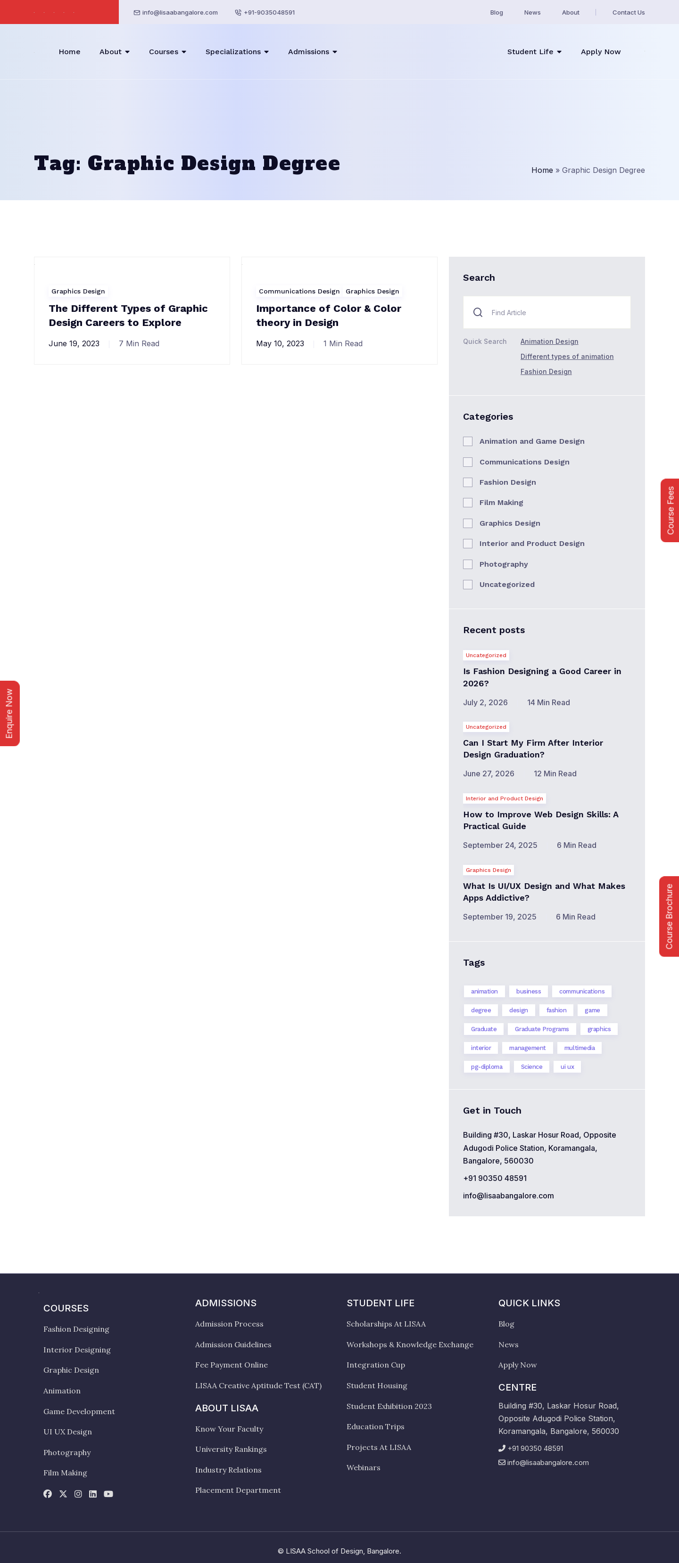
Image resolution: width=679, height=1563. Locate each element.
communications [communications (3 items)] (581, 991)
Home (69, 51)
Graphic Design (71, 1370)
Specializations (233, 51)
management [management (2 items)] (527, 1047)
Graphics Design (78, 291)
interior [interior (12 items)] (481, 1047)
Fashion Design (546, 371)
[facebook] (47, 1494)
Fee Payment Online (231, 1364)
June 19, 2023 (74, 343)
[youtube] (108, 1494)
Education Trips (376, 1426)
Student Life (530, 51)
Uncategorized (507, 584)
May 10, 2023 (280, 343)
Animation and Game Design (532, 441)
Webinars (364, 1467)
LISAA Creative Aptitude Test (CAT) (258, 1385)
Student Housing (377, 1385)
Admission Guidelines (233, 1344)
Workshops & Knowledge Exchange (410, 1344)
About (571, 12)
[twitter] (63, 1494)
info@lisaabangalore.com (180, 12)
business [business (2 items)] (528, 991)
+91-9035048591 (269, 12)
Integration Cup (376, 1364)
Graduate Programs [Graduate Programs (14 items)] (542, 1029)
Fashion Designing (76, 1329)
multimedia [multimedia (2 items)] (579, 1047)
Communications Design (299, 291)
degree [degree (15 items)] (481, 1010)
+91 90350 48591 (495, 1178)
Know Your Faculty (229, 1428)
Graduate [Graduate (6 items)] (484, 1029)
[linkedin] (93, 1494)
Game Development (79, 1411)
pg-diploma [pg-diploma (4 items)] (487, 1066)
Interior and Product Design (532, 543)
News (532, 12)
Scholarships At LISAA (386, 1323)
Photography (504, 564)
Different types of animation (567, 356)
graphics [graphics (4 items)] (599, 1029)
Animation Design (550, 341)
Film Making (501, 502)
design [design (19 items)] (518, 1010)
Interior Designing (77, 1349)
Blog (496, 12)
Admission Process (229, 1323)
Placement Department (238, 1490)
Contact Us (629, 12)
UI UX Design (67, 1431)
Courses (163, 51)
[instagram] (78, 1494)
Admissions (308, 51)
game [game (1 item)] (592, 1010)
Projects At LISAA (379, 1447)
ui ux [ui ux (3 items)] (567, 1066)
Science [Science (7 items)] (532, 1066)
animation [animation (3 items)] (484, 991)
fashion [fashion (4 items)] (557, 1010)
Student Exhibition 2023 (389, 1406)
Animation (62, 1390)
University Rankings (231, 1449)
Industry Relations (228, 1469)
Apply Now (601, 51)
